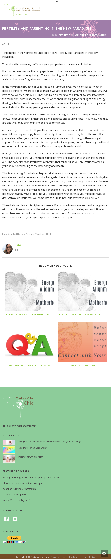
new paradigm (27, 234)
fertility (16, 234)
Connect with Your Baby (82, 365)
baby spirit (7, 234)
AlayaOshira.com (59, 557)
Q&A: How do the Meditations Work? (29, 365)
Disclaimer (74, 557)
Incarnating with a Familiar (30, 456)
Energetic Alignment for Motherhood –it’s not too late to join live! (30, 314)
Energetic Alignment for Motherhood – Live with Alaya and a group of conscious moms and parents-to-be (83, 314)
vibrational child (43, 234)
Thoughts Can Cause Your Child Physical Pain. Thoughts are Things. (49, 441)
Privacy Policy (88, 557)
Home (54, 35)
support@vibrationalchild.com (21, 426)
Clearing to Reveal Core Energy (32, 447)
